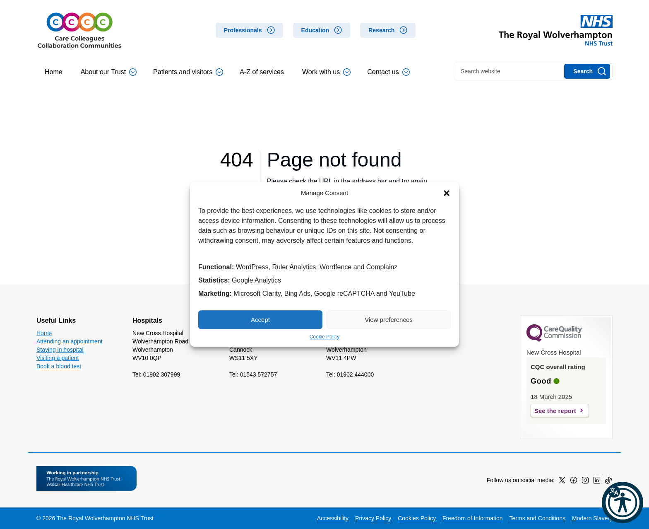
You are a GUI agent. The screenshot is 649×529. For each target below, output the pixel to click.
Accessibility (333, 518)
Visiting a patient (57, 358)
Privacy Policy (373, 518)
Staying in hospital (60, 349)
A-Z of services (262, 71)
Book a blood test (58, 366)
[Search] (587, 71)
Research (381, 30)
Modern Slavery (592, 518)
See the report (555, 410)
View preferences (389, 319)
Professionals (243, 30)
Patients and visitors (188, 72)
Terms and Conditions (537, 518)
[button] (446, 193)
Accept (260, 319)
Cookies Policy (417, 518)
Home (53, 71)
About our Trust (109, 72)
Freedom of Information (472, 518)
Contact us (388, 72)
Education (315, 30)
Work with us (326, 72)
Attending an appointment (69, 341)
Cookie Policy (325, 337)
